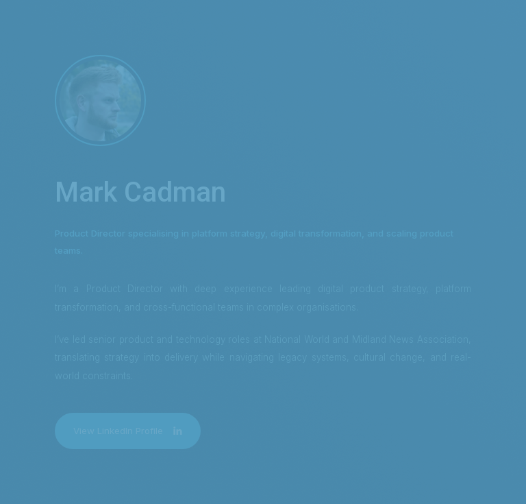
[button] (128, 431)
